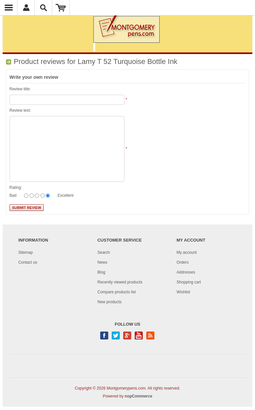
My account (186, 252)
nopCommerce (138, 396)
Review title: (20, 89)
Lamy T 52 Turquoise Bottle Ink (127, 61)
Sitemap (25, 252)
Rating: (16, 187)
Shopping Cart (61, 7)
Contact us (27, 262)
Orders (182, 262)
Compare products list (116, 292)
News (102, 262)
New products (109, 302)
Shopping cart (188, 282)
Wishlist (183, 292)
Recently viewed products (119, 282)
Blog (101, 272)
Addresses (185, 272)
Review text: (20, 110)
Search (103, 252)
